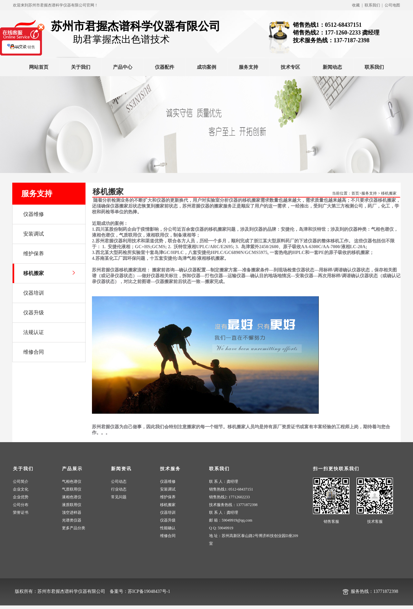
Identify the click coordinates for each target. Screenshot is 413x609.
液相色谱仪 (71, 497)
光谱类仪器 (71, 520)
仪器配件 (164, 67)
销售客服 (331, 521)
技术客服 (375, 521)
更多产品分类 (73, 528)
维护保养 (168, 497)
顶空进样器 (71, 512)
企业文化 (20, 489)
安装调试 (168, 489)
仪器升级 (168, 520)
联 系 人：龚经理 (223, 481)
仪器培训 (168, 512)
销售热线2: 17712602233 (229, 497)
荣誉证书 (20, 512)
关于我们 (80, 67)
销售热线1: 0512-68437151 (231, 489)
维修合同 (168, 535)
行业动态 (118, 489)
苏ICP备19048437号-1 (149, 591)
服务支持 (248, 67)
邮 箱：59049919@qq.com (230, 520)
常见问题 (118, 497)
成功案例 (206, 67)
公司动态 (118, 481)
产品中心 (122, 67)
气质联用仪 (71, 489)
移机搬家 (389, 193)
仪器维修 (168, 481)
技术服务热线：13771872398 (233, 504)
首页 (355, 193)
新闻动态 (332, 67)
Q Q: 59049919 (221, 528)
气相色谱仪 (71, 481)
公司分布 (20, 504)
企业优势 (20, 497)
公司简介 (20, 481)
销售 (21, 50)
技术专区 (290, 67)
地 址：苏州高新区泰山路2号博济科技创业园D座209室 (253, 539)
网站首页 (38, 67)
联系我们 (374, 67)
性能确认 (168, 528)
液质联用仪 (71, 504)
